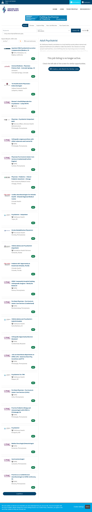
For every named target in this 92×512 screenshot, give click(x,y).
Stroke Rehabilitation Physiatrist (22, 230)
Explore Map (40, 25)
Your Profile (72, 9)
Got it (87, 507)
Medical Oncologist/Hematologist (23, 443)
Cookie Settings (79, 507)
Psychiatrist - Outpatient (20, 214)
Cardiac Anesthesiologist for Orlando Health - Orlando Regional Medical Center (24, 197)
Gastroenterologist (18, 459)
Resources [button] (85, 9)
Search (25, 25)
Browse (32, 25)
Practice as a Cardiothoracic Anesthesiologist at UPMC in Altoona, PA (24, 477)
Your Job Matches (51, 25)
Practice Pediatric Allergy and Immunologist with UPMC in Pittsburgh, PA (21, 410)
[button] (85, 30)
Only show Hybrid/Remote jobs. (14, 33)
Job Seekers (75, 2)
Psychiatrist (15, 428)
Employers (86, 2)
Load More (19, 494)
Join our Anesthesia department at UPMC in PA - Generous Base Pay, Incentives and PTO (23, 357)
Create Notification (30, 41)
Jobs (62, 9)
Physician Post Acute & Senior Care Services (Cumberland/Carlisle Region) (23, 159)
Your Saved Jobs (64, 25)
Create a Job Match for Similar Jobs (64, 69)
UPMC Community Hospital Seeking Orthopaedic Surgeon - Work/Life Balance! (23, 283)
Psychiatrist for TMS (18, 374)
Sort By (5, 41)
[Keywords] (19, 30)
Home (55, 9)
